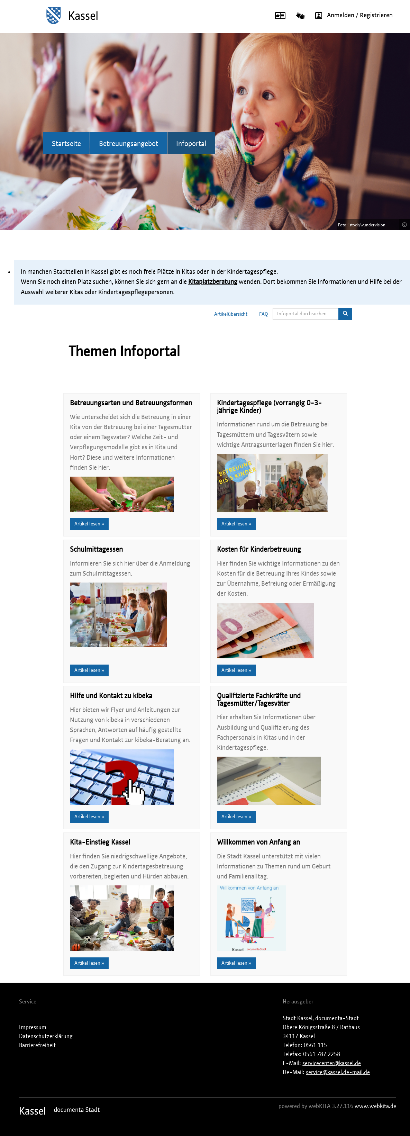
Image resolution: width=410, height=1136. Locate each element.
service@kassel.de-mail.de (338, 1072)
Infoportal (191, 144)
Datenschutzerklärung (46, 1036)
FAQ (263, 314)
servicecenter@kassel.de (331, 1063)
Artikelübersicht (230, 314)
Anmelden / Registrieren (351, 15)
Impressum (32, 1027)
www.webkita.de (375, 1106)
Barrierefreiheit (37, 1045)
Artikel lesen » (89, 524)
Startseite (66, 144)
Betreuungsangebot (128, 144)
